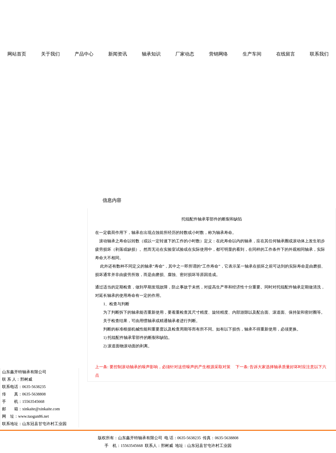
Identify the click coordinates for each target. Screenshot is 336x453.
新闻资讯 (117, 54)
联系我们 (319, 54)
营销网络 (218, 54)
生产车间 (252, 54)
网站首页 (16, 54)
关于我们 (50, 54)
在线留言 (285, 54)
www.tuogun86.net (33, 416)
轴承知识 (151, 54)
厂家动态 (184, 54)
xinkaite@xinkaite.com (41, 409)
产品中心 (84, 54)
